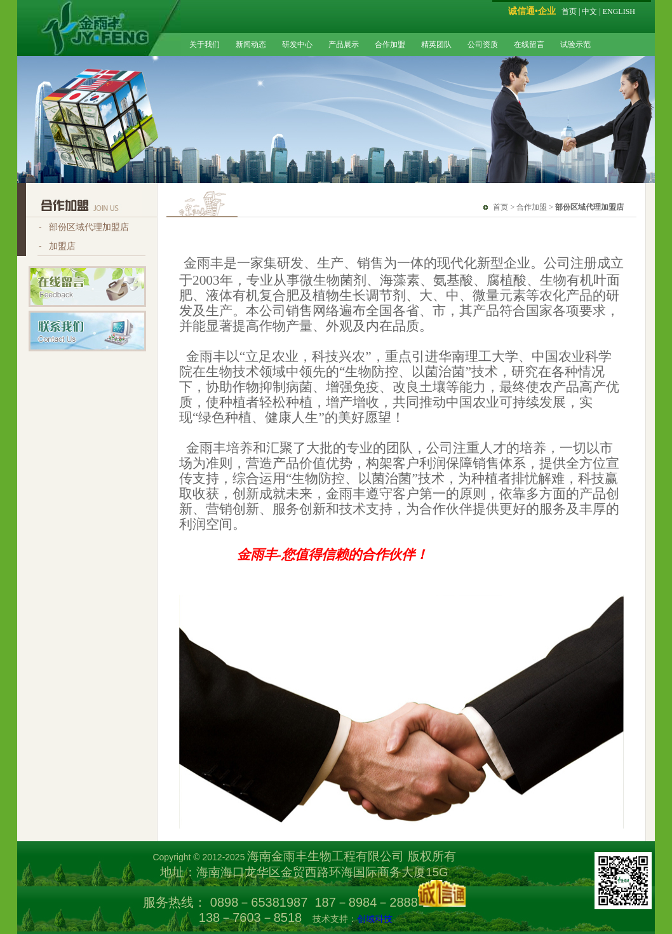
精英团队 (436, 44)
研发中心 (297, 44)
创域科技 (375, 919)
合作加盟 (390, 44)
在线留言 (529, 44)
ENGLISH (619, 11)
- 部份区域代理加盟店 (84, 227)
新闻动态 (251, 44)
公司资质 (482, 44)
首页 (569, 11)
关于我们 (204, 44)
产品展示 (343, 44)
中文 (589, 11)
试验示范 (575, 44)
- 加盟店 (57, 246)
